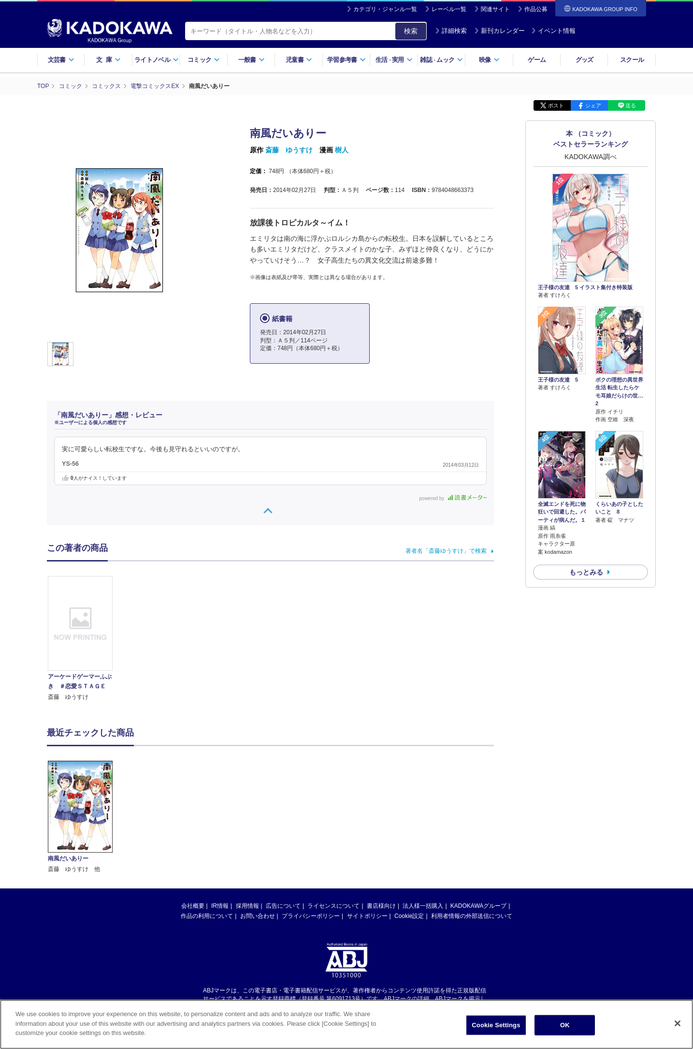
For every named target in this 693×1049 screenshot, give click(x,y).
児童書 (299, 59)
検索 (411, 31)
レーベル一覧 (449, 9)
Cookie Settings (496, 1027)
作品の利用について (207, 824)
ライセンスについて (333, 814)
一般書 (251, 59)
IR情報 (220, 814)
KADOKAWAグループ (478, 814)
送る (630, 105)
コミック (204, 59)
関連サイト (495, 9)
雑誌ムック (441, 59)
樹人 (341, 150)
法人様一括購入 (423, 814)
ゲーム (537, 59)
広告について (283, 814)
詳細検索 (451, 30)
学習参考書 (346, 59)
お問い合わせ (257, 824)
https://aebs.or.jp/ (312, 914)
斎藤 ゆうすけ (289, 150)
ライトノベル (156, 59)
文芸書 (61, 59)
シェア (593, 105)
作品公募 (536, 9)
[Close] (677, 1025)
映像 (489, 59)
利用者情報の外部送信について (471, 824)
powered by (453, 498)
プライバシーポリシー (311, 824)
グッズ (584, 59)
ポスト (556, 105)
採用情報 (247, 814)
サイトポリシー (367, 824)
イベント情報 (553, 30)
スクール (632, 59)
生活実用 (394, 59)
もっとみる (586, 572)
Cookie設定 (409, 824)
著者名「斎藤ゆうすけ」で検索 (446, 550)
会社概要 (192, 814)
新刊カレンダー (499, 30)
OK (565, 1027)
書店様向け (381, 814)
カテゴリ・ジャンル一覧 (385, 9)
